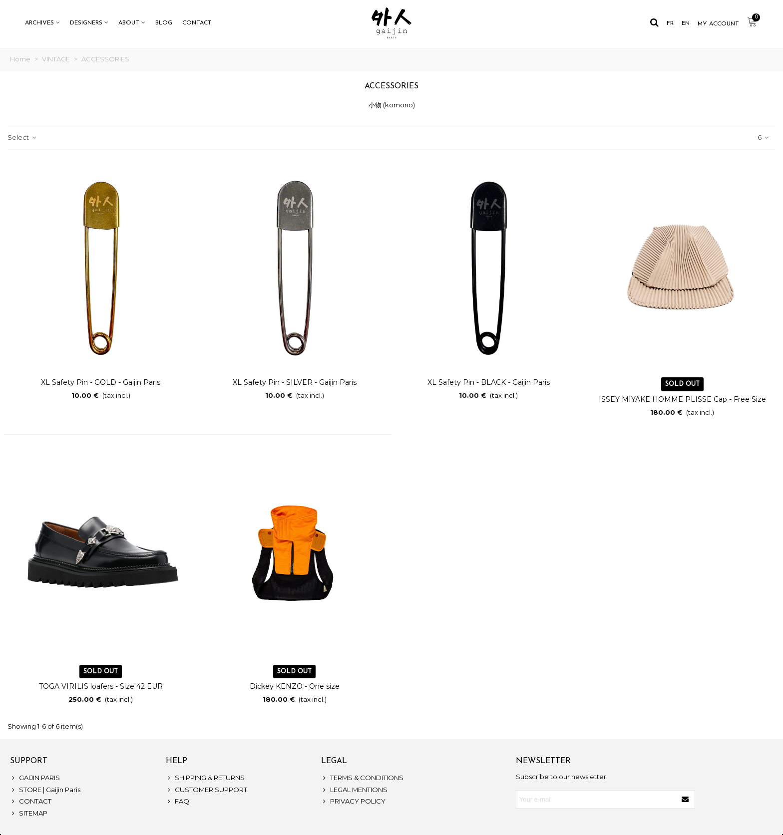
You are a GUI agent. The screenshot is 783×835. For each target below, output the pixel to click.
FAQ (177, 802)
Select (22, 137)
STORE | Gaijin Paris (45, 790)
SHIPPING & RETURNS (205, 778)
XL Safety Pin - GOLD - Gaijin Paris (100, 382)
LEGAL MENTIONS (354, 790)
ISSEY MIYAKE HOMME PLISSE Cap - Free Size (682, 399)
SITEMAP (28, 814)
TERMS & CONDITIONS (362, 778)
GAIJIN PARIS (35, 778)
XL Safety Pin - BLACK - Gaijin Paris (488, 382)
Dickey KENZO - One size (295, 686)
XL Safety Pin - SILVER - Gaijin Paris (295, 382)
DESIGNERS (86, 23)
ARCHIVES (39, 23)
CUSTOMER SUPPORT (206, 790)
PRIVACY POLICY (353, 802)
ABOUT (128, 23)
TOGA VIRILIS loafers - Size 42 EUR (101, 686)
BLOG (163, 23)
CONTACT (197, 23)
